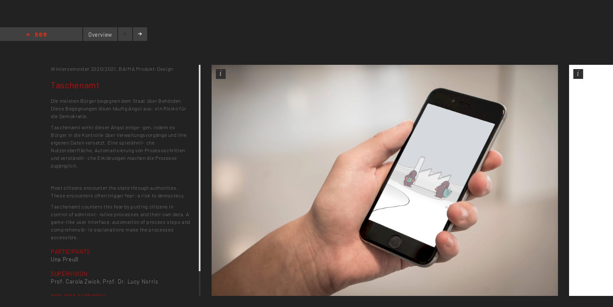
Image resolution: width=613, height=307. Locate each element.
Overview (100, 34)
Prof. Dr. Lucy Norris (130, 281)
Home (36, 35)
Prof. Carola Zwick (75, 281)
